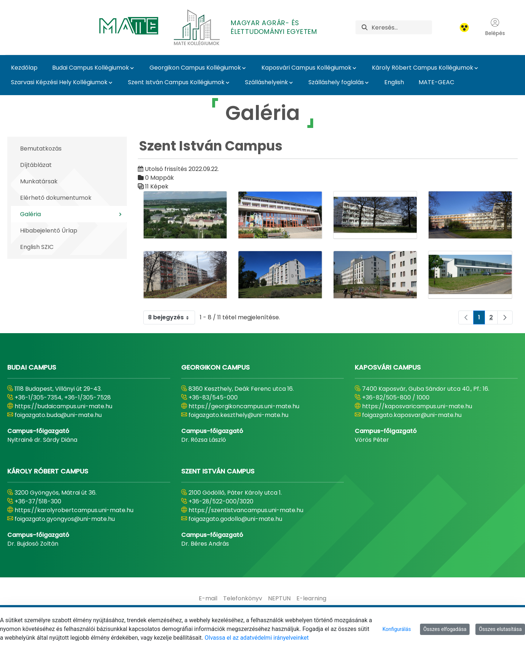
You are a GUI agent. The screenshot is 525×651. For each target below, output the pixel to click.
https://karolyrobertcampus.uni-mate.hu (74, 510)
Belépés (495, 27)
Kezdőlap (24, 67)
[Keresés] (402, 27)
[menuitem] (208, 598)
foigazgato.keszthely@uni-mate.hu (238, 415)
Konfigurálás (396, 629)
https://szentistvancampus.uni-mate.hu (245, 510)
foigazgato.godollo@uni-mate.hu (235, 519)
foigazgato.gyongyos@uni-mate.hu (65, 519)
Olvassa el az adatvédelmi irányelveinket (256, 637)
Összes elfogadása (445, 629)
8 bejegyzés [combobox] (171, 317)
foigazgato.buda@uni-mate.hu (58, 415)
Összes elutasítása (500, 629)
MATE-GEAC (436, 82)
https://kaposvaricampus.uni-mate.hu (417, 406)
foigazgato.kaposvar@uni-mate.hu (412, 415)
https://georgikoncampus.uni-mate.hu (243, 406)
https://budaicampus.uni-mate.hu (63, 406)
